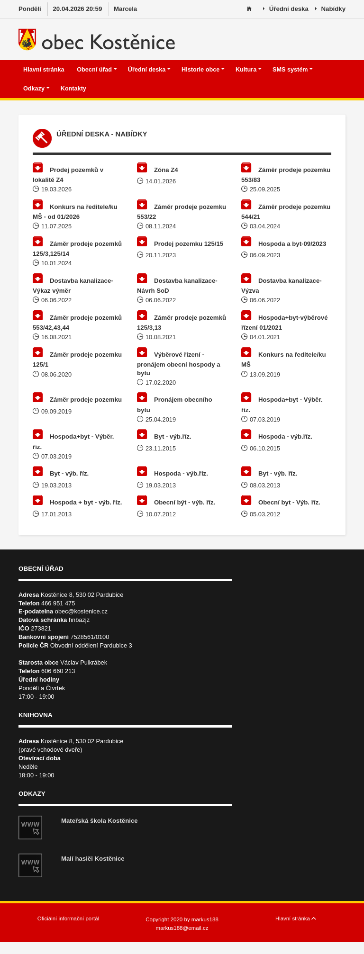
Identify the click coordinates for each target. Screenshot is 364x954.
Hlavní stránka (44, 69)
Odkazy (36, 88)
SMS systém (293, 69)
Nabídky (330, 9)
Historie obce (203, 69)
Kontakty (74, 88)
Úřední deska (286, 9)
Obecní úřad (97, 69)
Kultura (249, 69)
